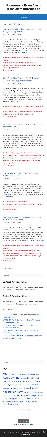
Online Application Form (11, 68)
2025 (6, 62)
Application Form (22, 57)
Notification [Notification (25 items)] (6, 388)
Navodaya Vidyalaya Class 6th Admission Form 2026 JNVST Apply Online (22, 30)
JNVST (35, 62)
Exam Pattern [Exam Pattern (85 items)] (36, 381)
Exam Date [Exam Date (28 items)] (27, 381)
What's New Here (22, 202)
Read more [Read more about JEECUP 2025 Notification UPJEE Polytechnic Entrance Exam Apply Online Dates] (14, 101)
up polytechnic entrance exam (24, 114)
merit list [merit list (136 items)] (35, 384)
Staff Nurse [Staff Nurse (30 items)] (6, 399)
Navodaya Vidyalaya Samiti (28, 65)
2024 (6, 204)
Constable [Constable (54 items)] (6, 381)
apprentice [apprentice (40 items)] (23, 378)
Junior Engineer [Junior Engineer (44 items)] (14, 385)
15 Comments (9, 70)
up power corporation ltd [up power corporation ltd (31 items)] (15, 402)
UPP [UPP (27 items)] (38, 399)
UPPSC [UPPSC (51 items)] (25, 402)
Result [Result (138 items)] (20, 395)
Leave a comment (11, 116)
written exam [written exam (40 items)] (14, 404)
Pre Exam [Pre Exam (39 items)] (36, 392)
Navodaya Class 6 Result (11, 65)
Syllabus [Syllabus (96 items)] (29, 398)
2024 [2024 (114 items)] (5, 374)
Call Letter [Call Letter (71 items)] (31, 378)
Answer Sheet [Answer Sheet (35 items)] (35, 374)
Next (11, 269)
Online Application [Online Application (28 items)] (25, 388)
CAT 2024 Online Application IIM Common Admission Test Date (20, 174)
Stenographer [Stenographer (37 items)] (13, 399)
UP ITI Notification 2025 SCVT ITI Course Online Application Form (23, 125)
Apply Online (28, 62)
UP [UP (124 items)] (34, 398)
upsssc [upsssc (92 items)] (31, 401)
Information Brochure (25, 111)
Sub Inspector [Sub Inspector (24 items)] (21, 399)
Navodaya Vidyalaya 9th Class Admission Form (18, 256)
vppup (5, 163)
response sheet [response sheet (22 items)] (13, 395)
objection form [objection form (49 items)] (14, 388)
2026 (10, 62)
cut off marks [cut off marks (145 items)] (17, 381)
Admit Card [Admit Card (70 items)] (16, 374)
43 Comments (9, 261)
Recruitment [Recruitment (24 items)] (6, 395)
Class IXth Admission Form (23, 251)
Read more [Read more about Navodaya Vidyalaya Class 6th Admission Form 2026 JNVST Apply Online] (25, 52)
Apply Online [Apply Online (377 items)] (11, 377)
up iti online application (22, 160)
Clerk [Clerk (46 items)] (37, 378)
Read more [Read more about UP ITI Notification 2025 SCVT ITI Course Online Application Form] (18, 148)
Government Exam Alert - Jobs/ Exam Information (23, 7)
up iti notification (8, 160)
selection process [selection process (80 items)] (33, 395)
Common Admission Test (29, 204)
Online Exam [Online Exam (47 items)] (28, 392)
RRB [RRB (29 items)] (25, 396)
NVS (39, 65)
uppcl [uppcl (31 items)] (40, 399)
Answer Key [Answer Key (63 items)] (26, 374)
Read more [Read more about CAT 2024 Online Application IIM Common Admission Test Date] (10, 197)
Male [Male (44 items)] (28, 385)
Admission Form (10, 57)
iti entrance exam (24, 155)
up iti (10, 158)
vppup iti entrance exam (16, 163)
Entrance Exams (33, 57)
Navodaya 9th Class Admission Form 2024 (28, 253)
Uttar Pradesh (35, 160)
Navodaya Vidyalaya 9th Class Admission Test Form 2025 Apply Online (22, 218)
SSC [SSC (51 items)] (42, 396)
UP (7, 158)
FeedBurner (28, 425)
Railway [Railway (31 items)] (41, 392)
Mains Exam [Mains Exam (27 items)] (23, 385)
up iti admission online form (22, 158)
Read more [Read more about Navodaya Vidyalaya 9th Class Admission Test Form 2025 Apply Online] (40, 240)
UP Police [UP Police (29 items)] (5, 402)
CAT (19, 204)
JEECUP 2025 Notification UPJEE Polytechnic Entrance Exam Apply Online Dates (21, 79)
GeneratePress (25, 434)
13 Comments (9, 165)
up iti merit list (37, 158)
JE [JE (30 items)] (8, 385)
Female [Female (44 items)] (5, 385)
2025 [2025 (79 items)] (10, 374)
